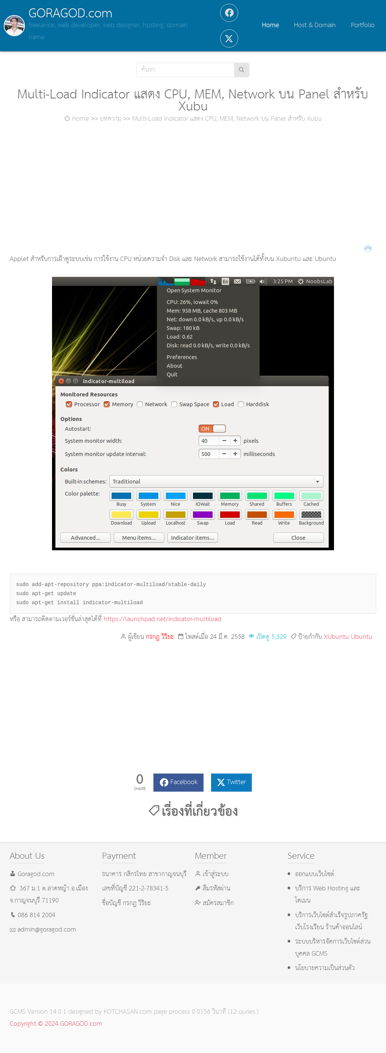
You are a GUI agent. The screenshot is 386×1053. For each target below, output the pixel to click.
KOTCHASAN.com (128, 1012)
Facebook (184, 782)
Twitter (236, 782)
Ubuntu (361, 637)
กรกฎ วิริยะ (160, 637)
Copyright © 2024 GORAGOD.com (56, 1024)
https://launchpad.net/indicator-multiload (162, 619)
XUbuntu (336, 637)
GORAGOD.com (70, 13)
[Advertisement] (193, 189)
